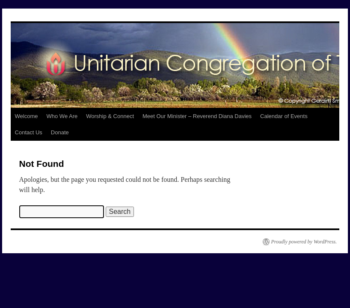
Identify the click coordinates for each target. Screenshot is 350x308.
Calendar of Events (284, 116)
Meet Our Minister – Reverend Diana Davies (197, 116)
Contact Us (28, 132)
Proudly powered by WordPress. (304, 242)
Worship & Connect (110, 116)
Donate (60, 132)
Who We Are (62, 116)
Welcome (26, 116)
